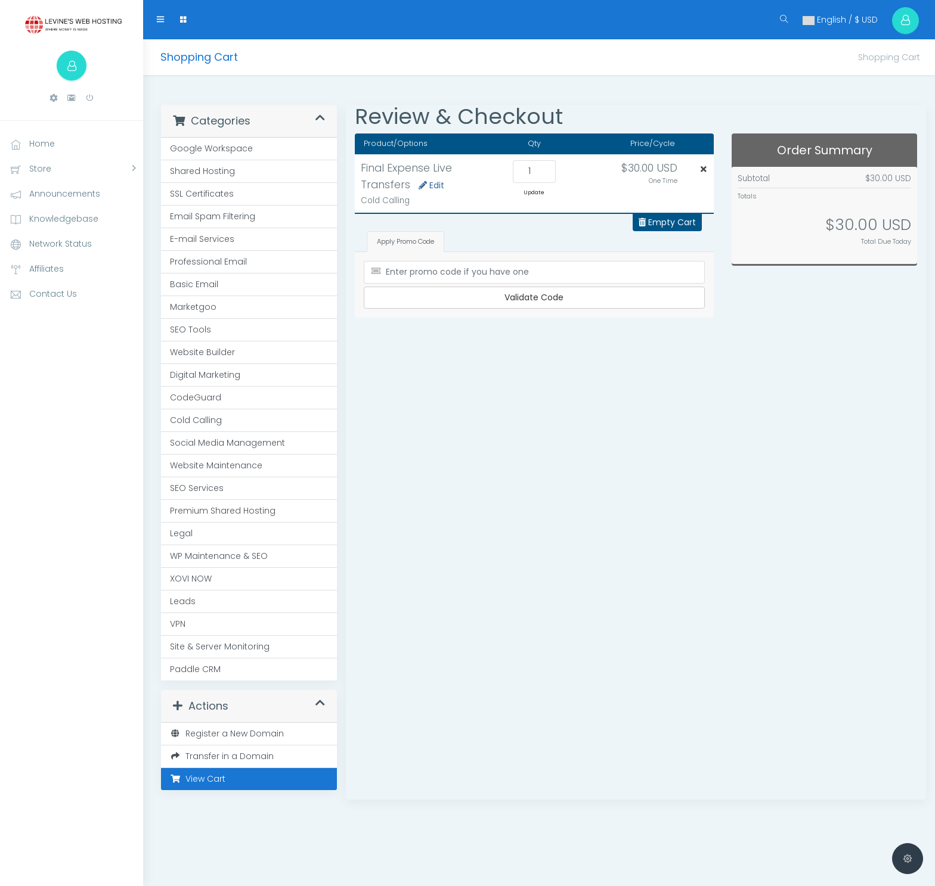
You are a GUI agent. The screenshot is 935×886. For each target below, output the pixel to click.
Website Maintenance (216, 465)
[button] (53, 98)
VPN (177, 624)
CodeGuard (195, 397)
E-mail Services (202, 239)
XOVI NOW (191, 579)
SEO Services (197, 488)
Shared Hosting (202, 171)
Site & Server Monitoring (220, 646)
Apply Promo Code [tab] (405, 241)
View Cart (197, 779)
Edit (431, 185)
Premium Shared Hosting (222, 511)
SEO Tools (190, 329)
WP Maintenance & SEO (219, 556)
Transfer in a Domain (222, 756)
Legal (181, 533)
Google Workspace (211, 148)
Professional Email (208, 262)
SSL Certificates (202, 194)
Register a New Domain (227, 733)
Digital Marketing (205, 375)
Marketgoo (193, 307)
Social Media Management (227, 443)
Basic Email (194, 284)
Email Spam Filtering (212, 216)
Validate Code (534, 297)
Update (534, 192)
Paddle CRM (195, 669)
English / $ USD (840, 20)
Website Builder (202, 352)
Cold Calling (196, 420)
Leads (183, 601)
